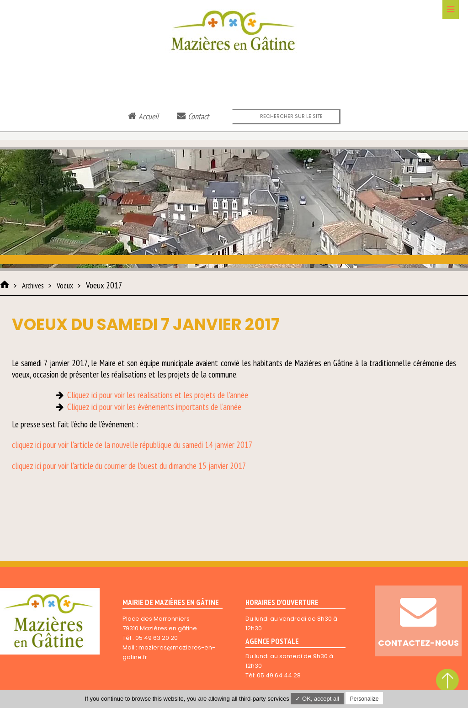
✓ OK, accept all (317, 698)
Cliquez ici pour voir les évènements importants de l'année (154, 406)
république (155, 444)
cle (88, 465)
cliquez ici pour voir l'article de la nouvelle (75, 444)
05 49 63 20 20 (156, 637)
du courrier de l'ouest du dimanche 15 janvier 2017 (169, 465)
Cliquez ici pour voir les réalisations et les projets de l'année (157, 394)
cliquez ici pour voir (40, 465)
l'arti (76, 465)
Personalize (364, 699)
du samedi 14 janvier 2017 (212, 444)
